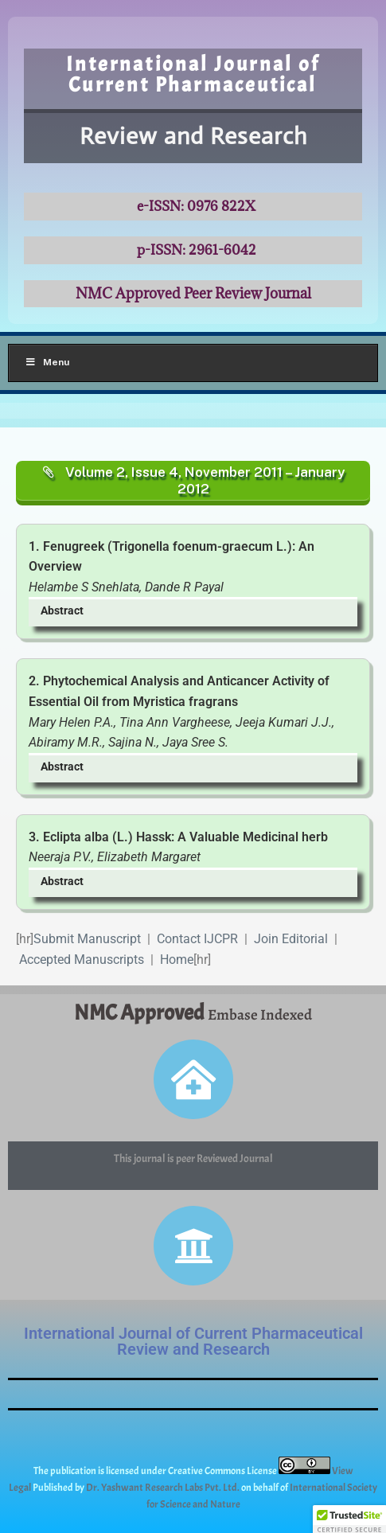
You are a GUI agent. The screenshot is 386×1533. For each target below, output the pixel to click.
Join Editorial (291, 938)
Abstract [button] (62, 611)
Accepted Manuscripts (81, 959)
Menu (47, 362)
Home (176, 959)
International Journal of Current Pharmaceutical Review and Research (193, 1341)
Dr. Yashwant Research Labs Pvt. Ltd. (163, 1487)
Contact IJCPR (197, 938)
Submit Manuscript (87, 938)
